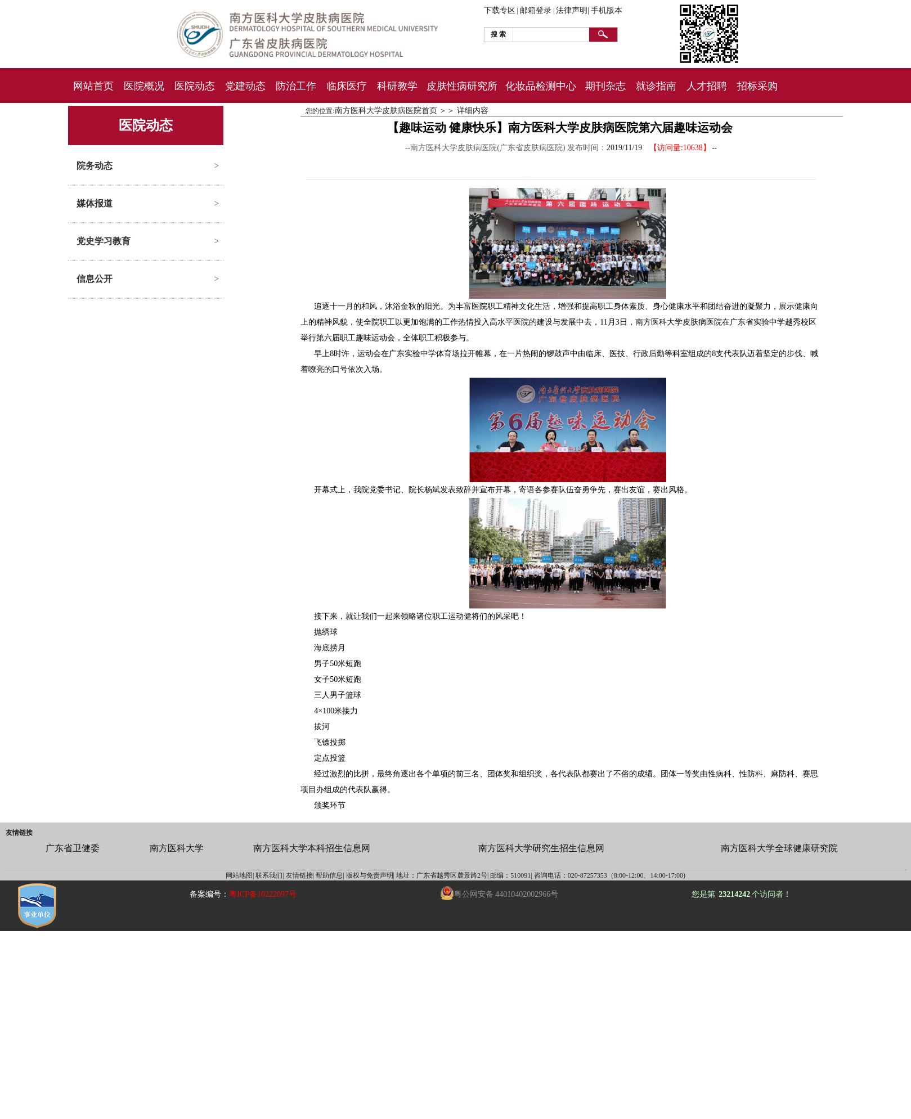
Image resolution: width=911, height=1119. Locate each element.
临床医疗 (346, 86)
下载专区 (499, 10)
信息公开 (95, 279)
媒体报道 (95, 203)
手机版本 (606, 10)
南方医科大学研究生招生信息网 (541, 848)
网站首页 (93, 86)
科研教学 (397, 86)
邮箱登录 (535, 10)
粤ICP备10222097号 (263, 894)
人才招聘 (706, 86)
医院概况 (144, 86)
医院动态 (194, 86)
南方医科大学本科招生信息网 (311, 848)
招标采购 (757, 86)
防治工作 (296, 86)
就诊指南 (656, 86)
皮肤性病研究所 (462, 86)
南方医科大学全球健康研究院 (779, 848)
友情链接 (19, 833)
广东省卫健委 (73, 848)
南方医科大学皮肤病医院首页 (386, 110)
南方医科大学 (177, 848)
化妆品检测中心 (540, 86)
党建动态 (245, 86)
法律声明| (572, 10)
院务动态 (95, 165)
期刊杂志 (605, 86)
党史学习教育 (104, 241)
